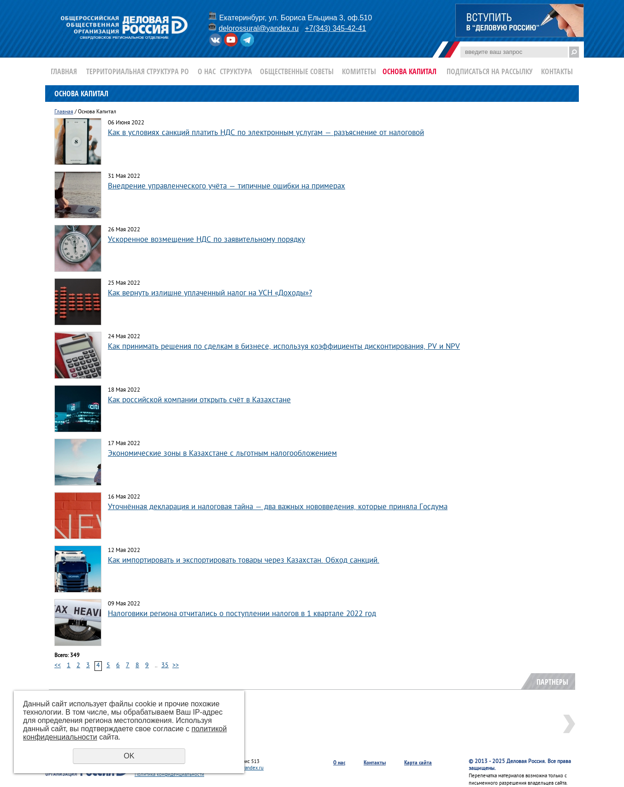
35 (165, 666)
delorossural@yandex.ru (258, 28)
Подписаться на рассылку (490, 71)
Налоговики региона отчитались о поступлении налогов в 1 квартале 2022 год (242, 614)
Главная (64, 71)
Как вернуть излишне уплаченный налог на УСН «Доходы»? (210, 293)
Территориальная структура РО (137, 71)
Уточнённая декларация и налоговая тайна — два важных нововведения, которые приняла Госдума (277, 507)
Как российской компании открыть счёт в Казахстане (199, 400)
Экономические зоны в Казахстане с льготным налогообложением (222, 453)
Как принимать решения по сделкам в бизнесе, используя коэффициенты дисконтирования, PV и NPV (284, 347)
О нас (207, 71)
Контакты (557, 71)
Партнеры (552, 682)
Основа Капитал (409, 71)
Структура (236, 71)
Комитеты (359, 71)
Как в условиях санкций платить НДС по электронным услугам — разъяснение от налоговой (266, 133)
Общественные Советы (297, 71)
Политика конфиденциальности (169, 774)
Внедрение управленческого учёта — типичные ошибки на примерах (226, 186)
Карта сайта (418, 762)
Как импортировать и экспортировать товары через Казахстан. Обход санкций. (243, 560)
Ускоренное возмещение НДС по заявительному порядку (206, 240)
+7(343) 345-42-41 (335, 28)
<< (57, 666)
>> (175, 666)
